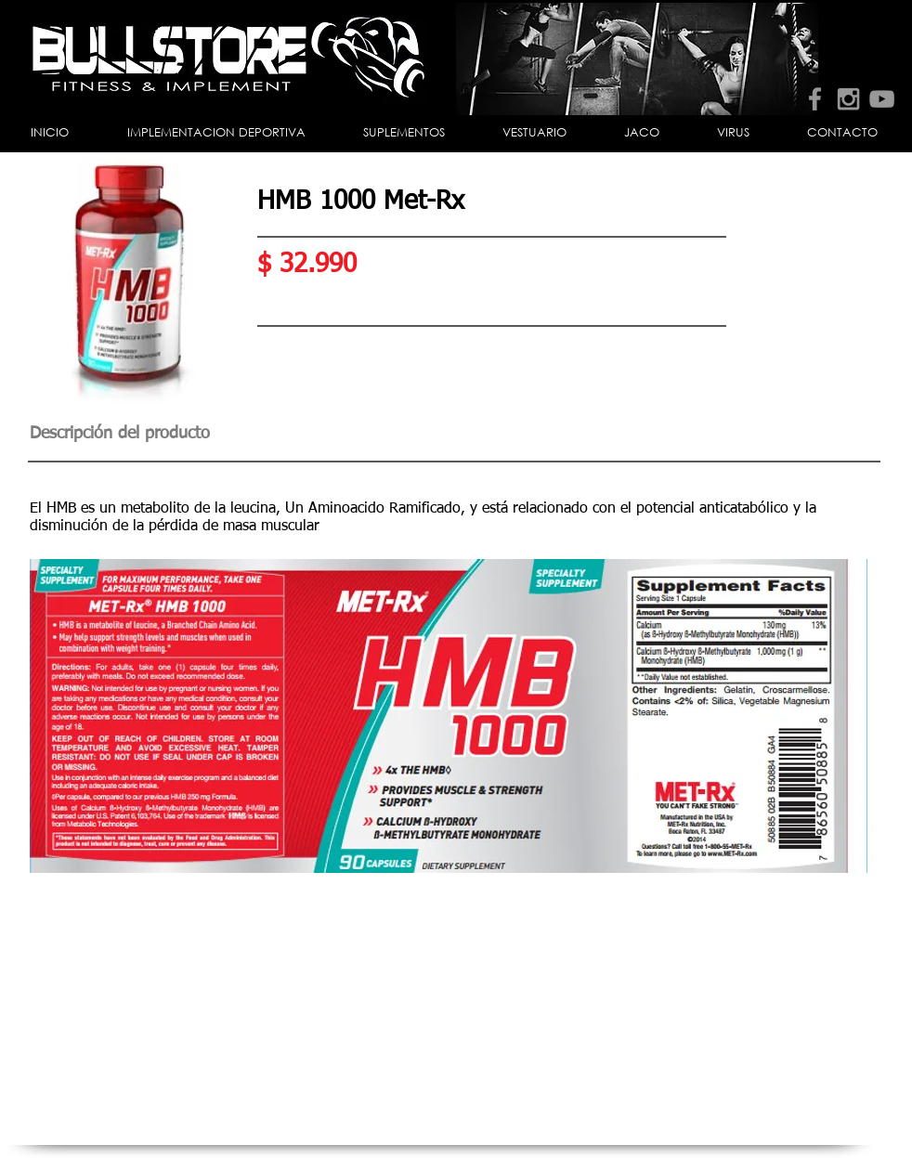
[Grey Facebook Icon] (815, 99)
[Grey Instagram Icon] (848, 99)
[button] (216, 132)
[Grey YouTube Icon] (881, 99)
